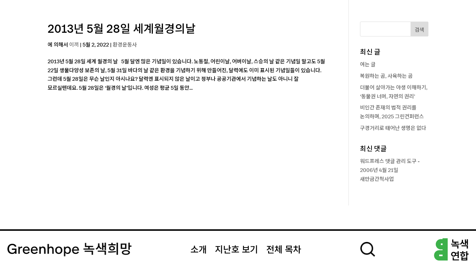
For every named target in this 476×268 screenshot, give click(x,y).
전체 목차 (283, 250)
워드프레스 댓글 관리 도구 (388, 161)
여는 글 (368, 64)
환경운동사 (125, 45)
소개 (198, 250)
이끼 (74, 45)
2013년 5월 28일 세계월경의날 (122, 29)
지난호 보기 (236, 250)
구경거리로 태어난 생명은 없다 (393, 128)
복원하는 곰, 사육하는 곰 (386, 76)
